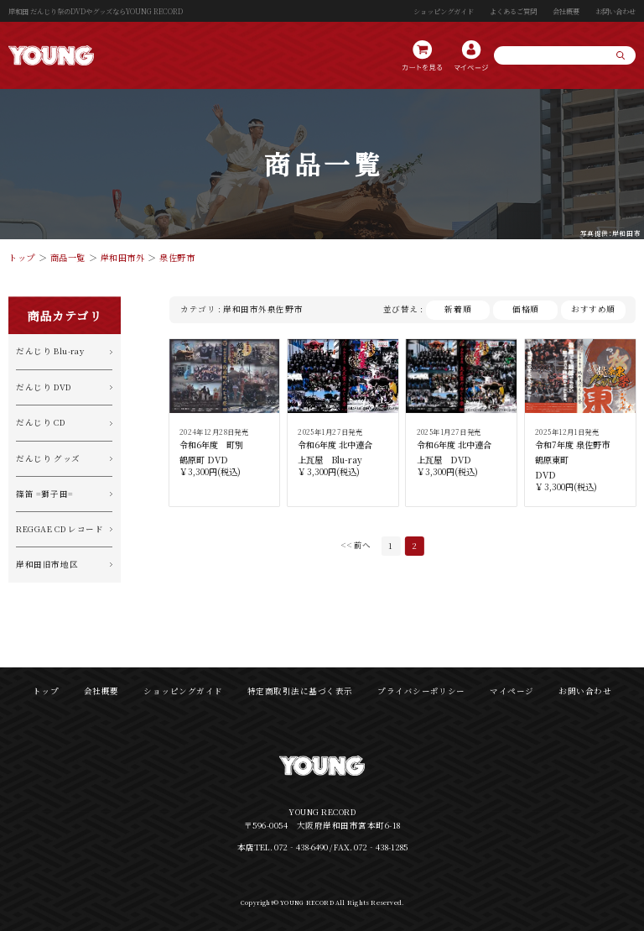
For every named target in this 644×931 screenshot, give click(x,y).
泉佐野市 (177, 257)
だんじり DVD (43, 387)
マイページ (511, 691)
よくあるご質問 (513, 11)
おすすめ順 (593, 309)
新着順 (457, 309)
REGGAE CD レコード (59, 529)
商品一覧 (68, 257)
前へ (362, 546)
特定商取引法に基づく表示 (300, 691)
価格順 (525, 309)
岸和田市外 (123, 257)
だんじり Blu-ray (50, 351)
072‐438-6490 (301, 847)
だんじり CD (40, 422)
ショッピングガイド (443, 11)
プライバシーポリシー (421, 691)
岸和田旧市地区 (47, 564)
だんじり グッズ (48, 458)
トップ (21, 257)
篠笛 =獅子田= (45, 493)
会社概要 (566, 11)
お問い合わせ (615, 11)
